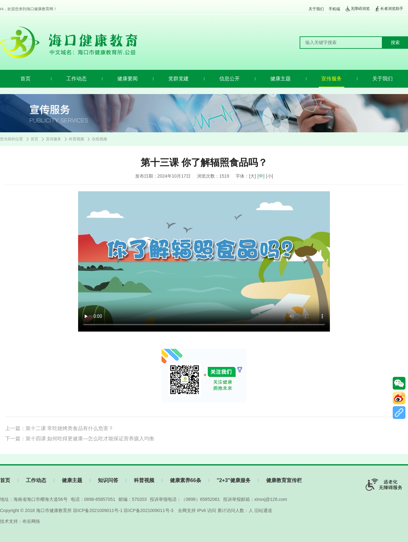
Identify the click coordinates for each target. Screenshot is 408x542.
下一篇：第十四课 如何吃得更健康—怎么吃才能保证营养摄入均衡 (79, 438)
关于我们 (316, 9)
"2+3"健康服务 (234, 480)
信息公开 (229, 78)
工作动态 (76, 78)
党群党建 (178, 78)
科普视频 (76, 139)
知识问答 (108, 480)
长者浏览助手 (389, 9)
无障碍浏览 (357, 9)
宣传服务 (331, 78)
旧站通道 (263, 510)
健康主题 (280, 78)
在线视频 (99, 139)
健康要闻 (127, 78)
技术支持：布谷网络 (20, 521)
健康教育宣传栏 (284, 480)
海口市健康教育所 (54, 510)
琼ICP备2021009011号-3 (148, 510)
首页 (25, 78)
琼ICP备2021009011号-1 (98, 510)
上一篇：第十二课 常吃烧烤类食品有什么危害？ (59, 428)
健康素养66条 (185, 480)
